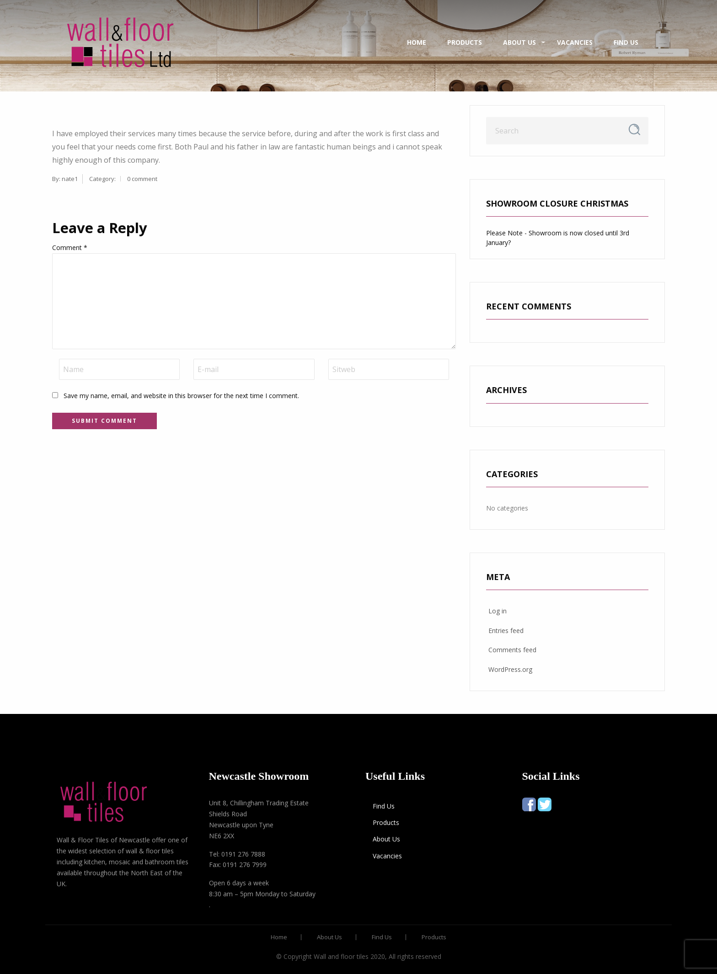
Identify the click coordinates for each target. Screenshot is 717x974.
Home (416, 42)
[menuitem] (120, 42)
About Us (519, 42)
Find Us (626, 42)
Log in (497, 611)
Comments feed (512, 649)
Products (464, 42)
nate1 (70, 179)
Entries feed (506, 630)
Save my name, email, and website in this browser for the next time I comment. (181, 395)
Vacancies (575, 42)
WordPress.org (510, 669)
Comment (69, 247)
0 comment (142, 179)
